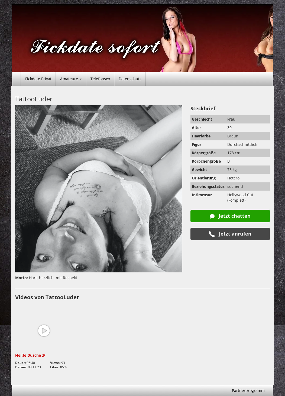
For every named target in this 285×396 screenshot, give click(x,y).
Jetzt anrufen (230, 233)
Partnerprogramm (248, 390)
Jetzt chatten (230, 216)
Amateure (71, 78)
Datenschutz (130, 78)
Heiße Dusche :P (30, 355)
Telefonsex (100, 78)
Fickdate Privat (38, 78)
